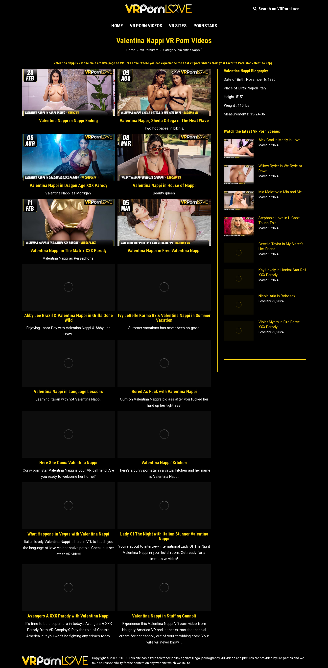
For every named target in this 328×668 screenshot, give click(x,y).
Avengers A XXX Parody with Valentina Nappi (68, 616)
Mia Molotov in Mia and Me (280, 192)
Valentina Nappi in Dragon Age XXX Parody (68, 185)
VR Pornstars (149, 50)
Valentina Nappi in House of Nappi (164, 185)
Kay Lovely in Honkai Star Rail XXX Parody (282, 272)
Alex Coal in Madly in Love (279, 140)
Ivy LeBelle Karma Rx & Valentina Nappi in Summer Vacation (164, 317)
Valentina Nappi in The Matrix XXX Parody (68, 250)
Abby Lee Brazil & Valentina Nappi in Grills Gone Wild (68, 317)
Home (130, 50)
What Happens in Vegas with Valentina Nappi (68, 534)
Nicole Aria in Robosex (276, 296)
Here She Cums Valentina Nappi (68, 462)
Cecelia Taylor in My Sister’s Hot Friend (281, 246)
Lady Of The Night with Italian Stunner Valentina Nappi (164, 536)
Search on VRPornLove (278, 8)
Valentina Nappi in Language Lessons (68, 391)
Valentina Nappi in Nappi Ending (68, 120)
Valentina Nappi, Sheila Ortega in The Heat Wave (164, 120)
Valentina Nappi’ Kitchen (164, 462)
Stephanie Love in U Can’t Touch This (279, 220)
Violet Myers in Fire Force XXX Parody (279, 324)
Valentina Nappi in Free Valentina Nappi (164, 250)
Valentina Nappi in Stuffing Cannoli (164, 616)
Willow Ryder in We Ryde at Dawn (280, 168)
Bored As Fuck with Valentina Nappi (164, 391)
